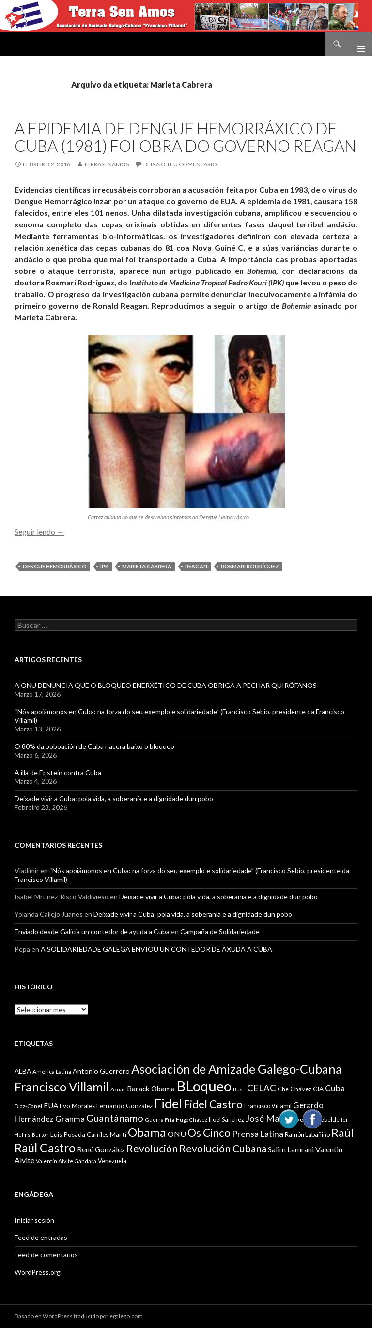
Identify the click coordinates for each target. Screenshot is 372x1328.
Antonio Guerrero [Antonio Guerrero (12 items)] (101, 1071)
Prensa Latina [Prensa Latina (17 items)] (257, 1134)
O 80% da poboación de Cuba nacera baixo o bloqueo (94, 746)
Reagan (196, 566)
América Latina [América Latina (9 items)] (51, 1071)
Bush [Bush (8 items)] (239, 1089)
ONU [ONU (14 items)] (177, 1133)
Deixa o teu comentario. (180, 164)
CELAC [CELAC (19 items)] (261, 1088)
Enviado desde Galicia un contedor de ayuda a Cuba (92, 931)
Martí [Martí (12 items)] (118, 1134)
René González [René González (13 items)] (101, 1149)
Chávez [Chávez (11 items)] (300, 1089)
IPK (104, 566)
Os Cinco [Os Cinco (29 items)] (209, 1132)
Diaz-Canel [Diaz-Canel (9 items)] (28, 1106)
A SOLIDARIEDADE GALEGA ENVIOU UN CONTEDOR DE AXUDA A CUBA (156, 949)
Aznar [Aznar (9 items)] (117, 1089)
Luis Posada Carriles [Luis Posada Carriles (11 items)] (79, 1134)
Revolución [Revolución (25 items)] (152, 1148)
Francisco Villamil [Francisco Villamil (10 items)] (268, 1106)
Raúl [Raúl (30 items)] (342, 1132)
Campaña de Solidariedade (220, 931)
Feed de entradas (41, 1237)
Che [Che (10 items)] (283, 1089)
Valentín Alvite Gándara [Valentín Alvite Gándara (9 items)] (66, 1160)
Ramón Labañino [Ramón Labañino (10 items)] (307, 1134)
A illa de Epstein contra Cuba (58, 772)
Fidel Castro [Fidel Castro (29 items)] (213, 1104)
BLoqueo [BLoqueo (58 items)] (204, 1085)
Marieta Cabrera (146, 566)
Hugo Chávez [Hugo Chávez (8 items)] (191, 1120)
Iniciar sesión (34, 1220)
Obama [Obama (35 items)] (147, 1132)
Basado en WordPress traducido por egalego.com (79, 1316)
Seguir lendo (39, 531)
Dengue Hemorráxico (55, 566)
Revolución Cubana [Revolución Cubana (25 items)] (222, 1148)
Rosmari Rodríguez (250, 566)
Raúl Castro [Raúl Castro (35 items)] (45, 1148)
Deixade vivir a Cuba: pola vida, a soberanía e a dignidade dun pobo (114, 798)
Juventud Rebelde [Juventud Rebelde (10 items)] (315, 1119)
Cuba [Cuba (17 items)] (335, 1088)
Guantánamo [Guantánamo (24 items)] (114, 1118)
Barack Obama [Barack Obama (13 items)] (151, 1088)
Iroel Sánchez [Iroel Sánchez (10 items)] (226, 1119)
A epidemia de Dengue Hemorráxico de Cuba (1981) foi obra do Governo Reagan (185, 137)
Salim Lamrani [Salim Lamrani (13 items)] (291, 1149)
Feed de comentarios (46, 1255)
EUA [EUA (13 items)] (51, 1105)
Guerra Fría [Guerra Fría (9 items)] (159, 1119)
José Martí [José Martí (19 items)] (267, 1118)
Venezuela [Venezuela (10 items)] (112, 1160)
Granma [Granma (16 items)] (70, 1119)
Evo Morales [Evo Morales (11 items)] (77, 1106)
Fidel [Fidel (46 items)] (168, 1103)
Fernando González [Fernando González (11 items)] (124, 1106)
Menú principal (357, 44)
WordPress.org (38, 1272)
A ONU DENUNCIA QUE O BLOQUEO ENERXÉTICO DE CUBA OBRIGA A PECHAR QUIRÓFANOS (166, 685)
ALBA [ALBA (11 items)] (23, 1071)
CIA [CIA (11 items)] (318, 1089)
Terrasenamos (106, 164)
